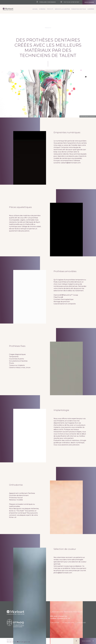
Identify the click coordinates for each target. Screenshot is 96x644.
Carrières (90, 9)
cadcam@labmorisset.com (71, 163)
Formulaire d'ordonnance (46, 2)
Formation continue (78, 9)
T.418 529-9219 (54, 622)
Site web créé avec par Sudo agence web (18, 642)
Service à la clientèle (62, 9)
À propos (42, 9)
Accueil (35, 9)
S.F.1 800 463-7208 (68, 622)
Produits (50, 9)
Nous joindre (89, 2)
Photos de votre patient (70, 2)
